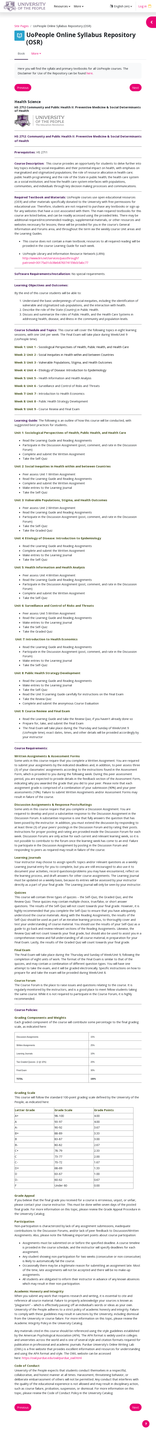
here (90, 73)
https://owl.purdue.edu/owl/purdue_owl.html (52, 1358)
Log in (142, 6)
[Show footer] (146, 1423)
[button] (121, 6)
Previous (23, 88)
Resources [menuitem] (61, 6)
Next (135, 88)
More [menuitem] (77, 6)
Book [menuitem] (21, 53)
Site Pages (21, 26)
